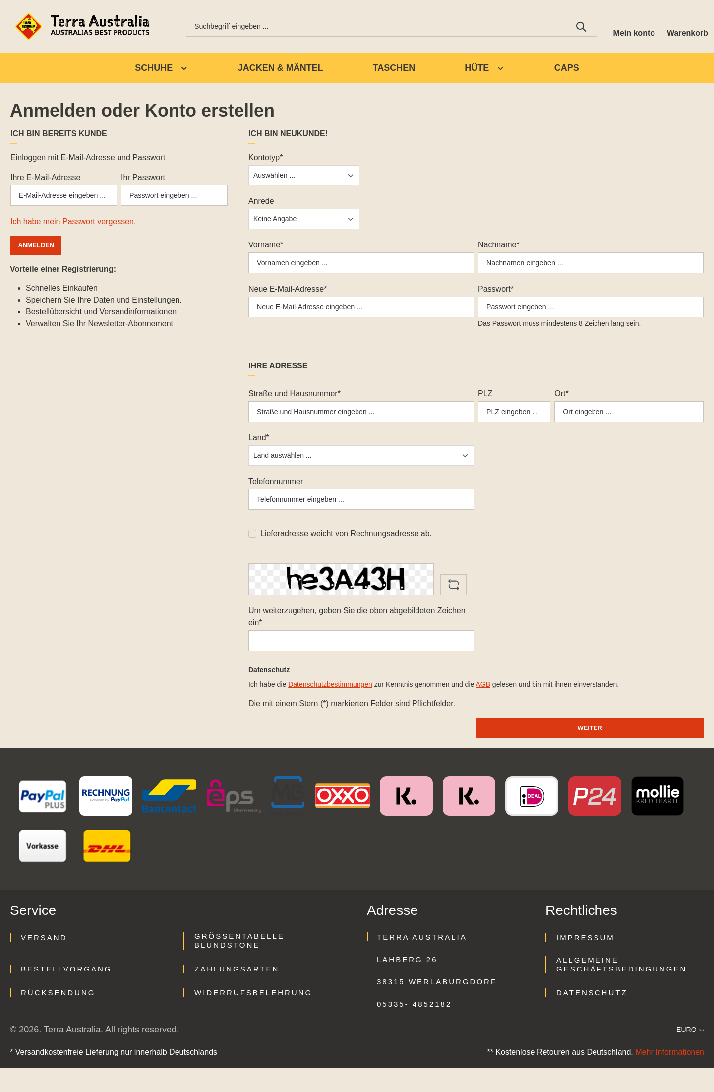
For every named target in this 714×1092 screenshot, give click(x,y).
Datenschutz (592, 1016)
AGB (483, 706)
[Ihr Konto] (628, 27)
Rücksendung (58, 1016)
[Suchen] (573, 27)
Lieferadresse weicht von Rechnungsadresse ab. (346, 550)
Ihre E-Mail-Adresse (45, 179)
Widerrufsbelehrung (253, 1016)
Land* (258, 451)
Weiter (589, 750)
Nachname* (499, 247)
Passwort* (496, 295)
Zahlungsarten (236, 992)
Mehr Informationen (669, 1076)
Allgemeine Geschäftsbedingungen (621, 988)
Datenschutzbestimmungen (330, 706)
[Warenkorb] (685, 27)
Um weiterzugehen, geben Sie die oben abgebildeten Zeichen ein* (357, 634)
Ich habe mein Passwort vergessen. (73, 227)
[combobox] (372, 27)
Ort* (561, 403)
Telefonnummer (275, 494)
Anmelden (39, 251)
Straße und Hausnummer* (294, 403)
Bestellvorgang (66, 992)
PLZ (485, 403)
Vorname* (265, 247)
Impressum (585, 961)
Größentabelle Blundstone (239, 964)
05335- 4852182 (414, 1028)
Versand (44, 961)
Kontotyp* (265, 159)
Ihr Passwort (143, 179)
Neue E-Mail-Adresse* (287, 295)
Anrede (261, 203)
